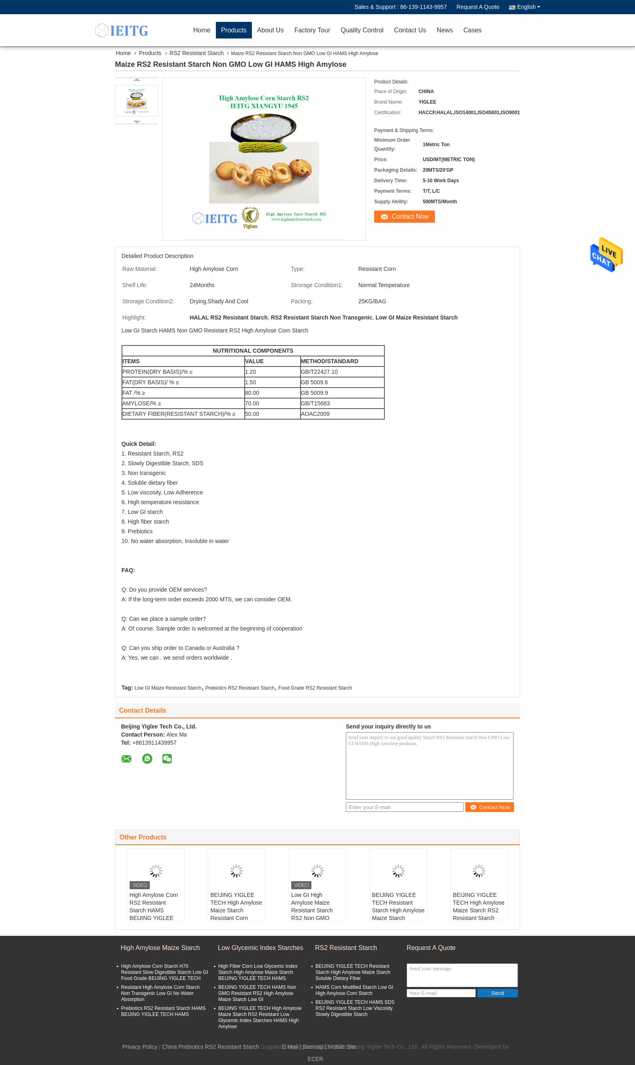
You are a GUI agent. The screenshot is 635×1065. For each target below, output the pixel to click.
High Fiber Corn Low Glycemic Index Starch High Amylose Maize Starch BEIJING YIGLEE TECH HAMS (257, 972)
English (528, 7)
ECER (316, 1059)
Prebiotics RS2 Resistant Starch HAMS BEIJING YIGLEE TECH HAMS (163, 1011)
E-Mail (290, 1047)
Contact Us (410, 30)
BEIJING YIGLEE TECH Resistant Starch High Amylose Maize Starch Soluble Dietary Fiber (398, 914)
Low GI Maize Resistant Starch (167, 688)
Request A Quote (477, 7)
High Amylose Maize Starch (160, 947)
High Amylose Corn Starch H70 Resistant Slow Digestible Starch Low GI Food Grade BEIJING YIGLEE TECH (164, 972)
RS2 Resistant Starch (197, 53)
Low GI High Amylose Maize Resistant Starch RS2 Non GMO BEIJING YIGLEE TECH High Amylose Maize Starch (317, 918)
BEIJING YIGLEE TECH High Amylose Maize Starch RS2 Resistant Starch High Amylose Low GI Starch (479, 914)
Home (202, 30)
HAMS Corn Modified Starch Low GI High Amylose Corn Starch (354, 990)
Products (234, 30)
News (445, 30)
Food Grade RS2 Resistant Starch (315, 688)
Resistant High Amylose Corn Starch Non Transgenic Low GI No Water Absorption (160, 993)
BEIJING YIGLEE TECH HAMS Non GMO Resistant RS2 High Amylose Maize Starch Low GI (257, 993)
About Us (270, 30)
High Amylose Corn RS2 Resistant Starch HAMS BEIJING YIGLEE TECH (154, 910)
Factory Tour (312, 30)
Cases (472, 30)
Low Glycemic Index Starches (260, 947)
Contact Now (410, 216)
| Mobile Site (340, 1047)
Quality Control (362, 30)
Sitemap (313, 1047)
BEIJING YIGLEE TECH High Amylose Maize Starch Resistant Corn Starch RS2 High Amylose (236, 914)
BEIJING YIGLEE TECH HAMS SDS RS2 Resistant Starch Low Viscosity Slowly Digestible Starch (354, 1008)
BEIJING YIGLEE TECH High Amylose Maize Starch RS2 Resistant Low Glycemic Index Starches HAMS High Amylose (260, 1017)
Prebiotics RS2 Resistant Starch (240, 688)
